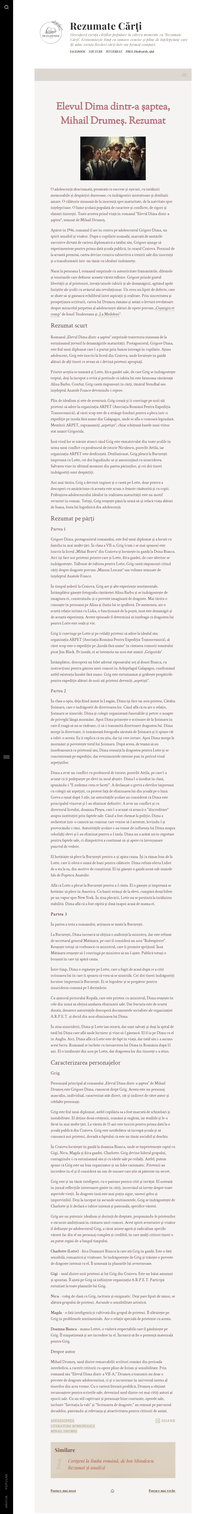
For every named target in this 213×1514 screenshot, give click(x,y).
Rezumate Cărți (106, 25)
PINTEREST (114, 51)
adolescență (62, 1421)
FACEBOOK (77, 51)
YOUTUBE (96, 51)
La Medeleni (109, 314)
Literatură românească (73, 1426)
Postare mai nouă (63, 1491)
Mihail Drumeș (64, 1431)
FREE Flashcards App (140, 51)
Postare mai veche (162, 1491)
